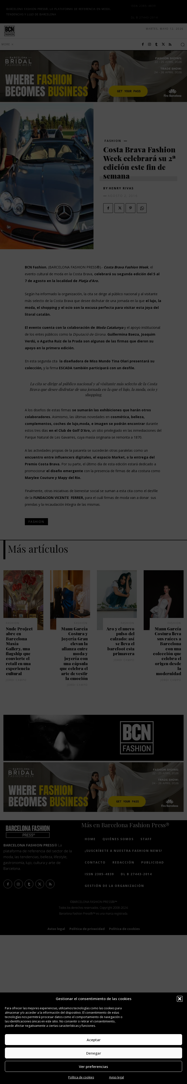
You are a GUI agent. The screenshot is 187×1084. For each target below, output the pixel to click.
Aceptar (94, 1039)
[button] (179, 998)
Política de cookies (81, 1077)
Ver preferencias (93, 1066)
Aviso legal (116, 1077)
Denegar (93, 1053)
